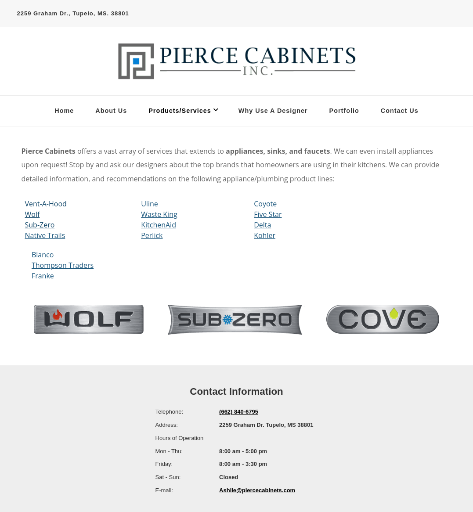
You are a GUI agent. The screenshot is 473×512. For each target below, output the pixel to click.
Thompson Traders (63, 265)
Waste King (159, 214)
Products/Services (179, 110)
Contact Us (400, 110)
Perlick (151, 235)
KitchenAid (158, 225)
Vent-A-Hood (46, 204)
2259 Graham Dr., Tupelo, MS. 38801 (73, 13)
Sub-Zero (40, 225)
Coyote (265, 204)
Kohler (264, 235)
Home (64, 110)
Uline (149, 204)
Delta (262, 225)
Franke (43, 276)
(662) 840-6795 (238, 411)
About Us (111, 110)
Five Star (268, 214)
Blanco (43, 255)
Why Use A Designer (273, 110)
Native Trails (45, 235)
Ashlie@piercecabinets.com (257, 490)
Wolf (32, 214)
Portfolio (344, 110)
